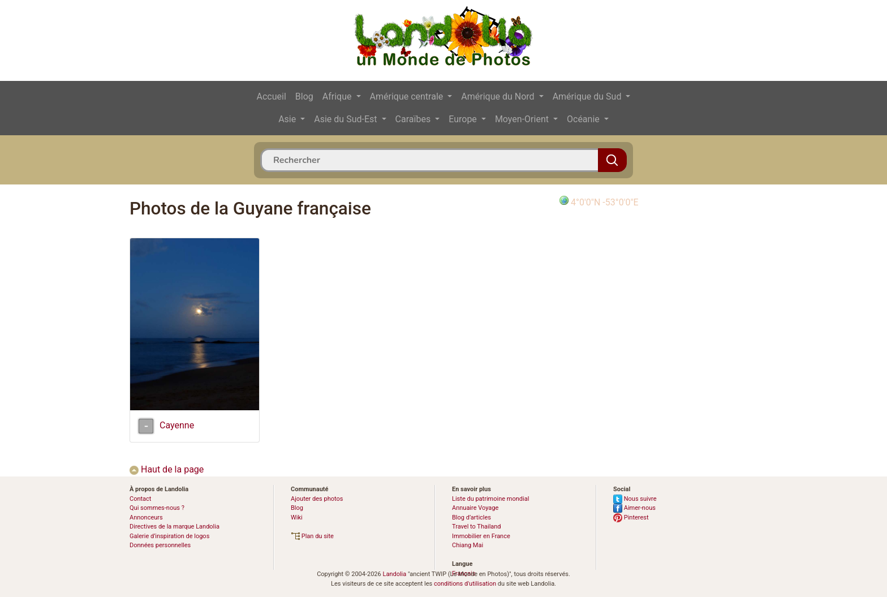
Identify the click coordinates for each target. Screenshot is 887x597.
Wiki (297, 517)
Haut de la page (167, 469)
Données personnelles (160, 545)
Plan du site (312, 536)
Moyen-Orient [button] (523, 119)
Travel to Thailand (476, 526)
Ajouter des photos (317, 498)
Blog (304, 96)
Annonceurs (146, 517)
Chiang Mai (467, 545)
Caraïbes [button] (414, 119)
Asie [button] (288, 119)
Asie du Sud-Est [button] (346, 119)
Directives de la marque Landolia (174, 526)
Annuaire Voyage (475, 508)
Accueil (271, 96)
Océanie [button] (584, 119)
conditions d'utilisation (465, 583)
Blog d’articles (471, 517)
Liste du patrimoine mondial (490, 498)
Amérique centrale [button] (408, 96)
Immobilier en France (481, 536)
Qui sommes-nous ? (157, 508)
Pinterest (631, 517)
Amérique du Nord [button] (498, 96)
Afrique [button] (338, 96)
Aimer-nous (634, 508)
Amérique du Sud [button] (588, 96)
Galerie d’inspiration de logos (169, 536)
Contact (140, 498)
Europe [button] (464, 119)
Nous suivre (635, 498)
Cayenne (177, 425)
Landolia (394, 574)
